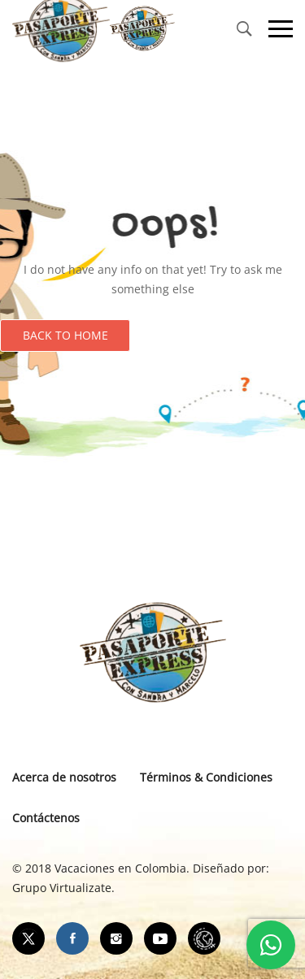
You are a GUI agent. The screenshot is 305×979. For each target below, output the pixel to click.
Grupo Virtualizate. (63, 887)
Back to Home (65, 335)
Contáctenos (46, 817)
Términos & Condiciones (206, 777)
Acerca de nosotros (64, 777)
